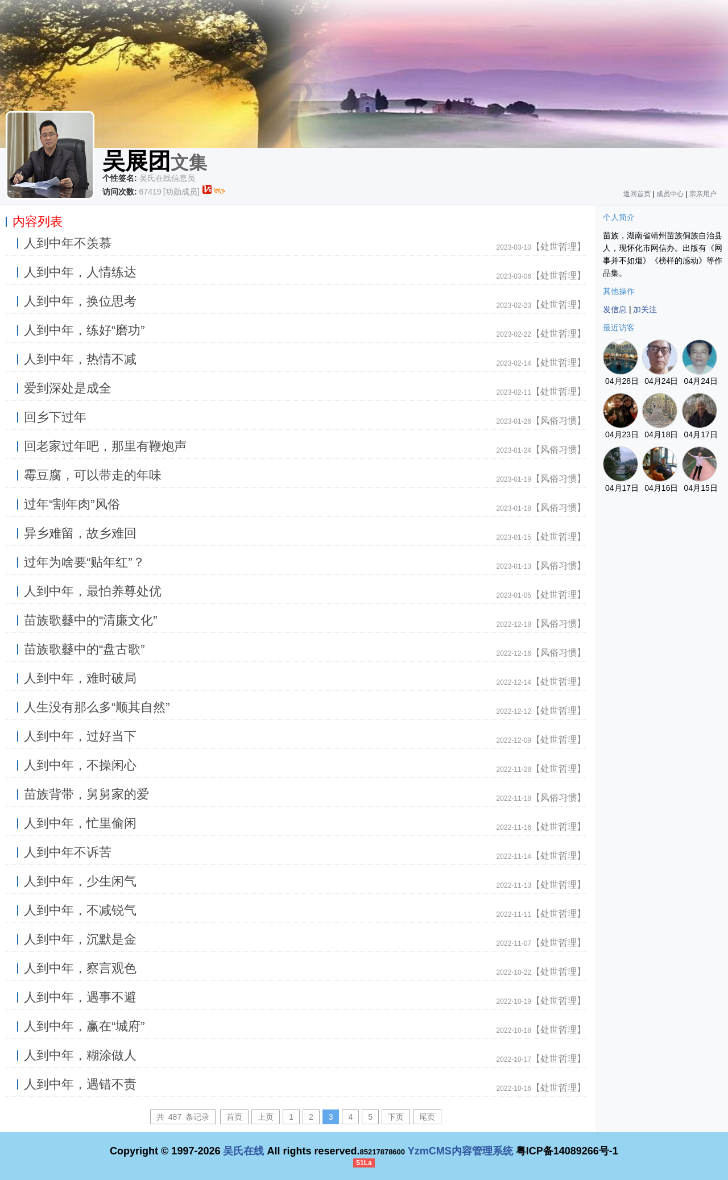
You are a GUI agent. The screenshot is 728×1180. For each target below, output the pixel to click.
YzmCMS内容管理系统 (460, 1151)
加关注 (645, 309)
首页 (234, 1116)
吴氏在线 (243, 1151)
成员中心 (670, 194)
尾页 (427, 1116)
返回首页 (637, 194)
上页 (266, 1116)
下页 (396, 1116)
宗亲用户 (703, 194)
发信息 (615, 309)
